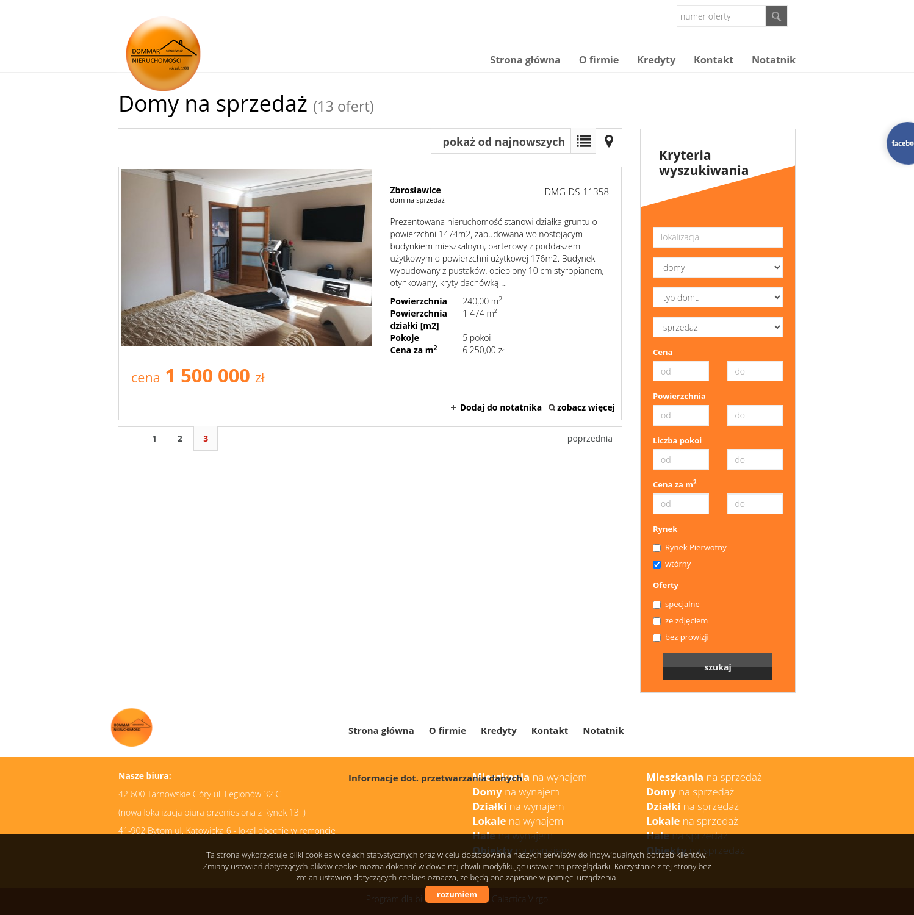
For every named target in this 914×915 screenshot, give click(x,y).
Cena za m (675, 484)
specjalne (676, 603)
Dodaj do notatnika (501, 407)
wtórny (672, 563)
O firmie (599, 59)
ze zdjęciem (680, 620)
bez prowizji (681, 636)
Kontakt (713, 59)
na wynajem (518, 806)
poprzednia (590, 438)
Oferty (665, 585)
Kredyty (656, 59)
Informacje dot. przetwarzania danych (435, 778)
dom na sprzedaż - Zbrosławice (370, 293)
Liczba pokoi (677, 440)
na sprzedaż (692, 806)
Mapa (609, 141)
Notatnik (774, 59)
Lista (583, 141)
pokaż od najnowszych (504, 141)
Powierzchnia (679, 395)
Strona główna (525, 59)
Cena (662, 351)
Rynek (665, 528)
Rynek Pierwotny (690, 547)
